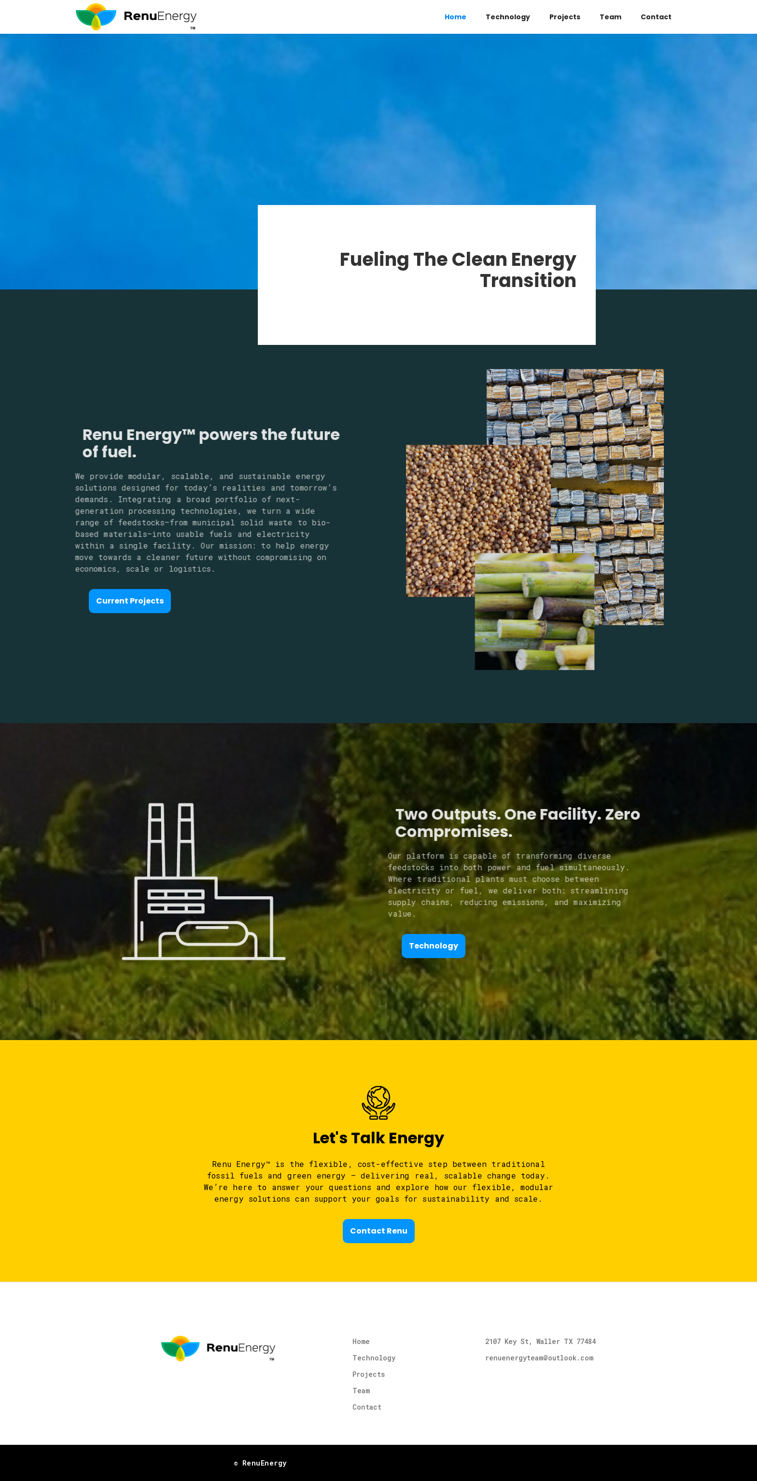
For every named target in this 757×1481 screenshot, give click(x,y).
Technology (508, 17)
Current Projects (130, 600)
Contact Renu (378, 1230)
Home (455, 17)
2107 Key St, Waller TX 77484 (540, 1341)
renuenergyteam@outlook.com (539, 1357)
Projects (564, 17)
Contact (656, 17)
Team (610, 17)
